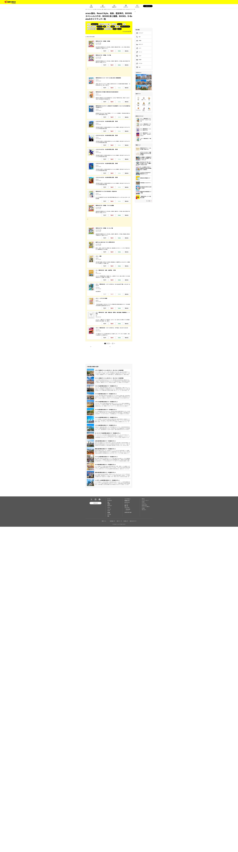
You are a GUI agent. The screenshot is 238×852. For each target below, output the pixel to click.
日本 (138, 67)
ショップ (149, 110)
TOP (86, 9)
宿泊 (149, 99)
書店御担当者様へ (144, 505)
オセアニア (139, 44)
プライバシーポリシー (145, 500)
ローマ (121, 372)
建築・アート (144, 99)
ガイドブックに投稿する (146, 506)
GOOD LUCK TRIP (128, 512)
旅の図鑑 (117, 26)
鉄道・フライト (143, 110)
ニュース (126, 504)
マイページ (148, 6)
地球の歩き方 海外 (95, 24)
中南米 (138, 41)
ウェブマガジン (102, 6)
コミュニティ (137, 6)
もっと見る (148, 200)
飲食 (138, 99)
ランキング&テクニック (91, 26)
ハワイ (138, 48)
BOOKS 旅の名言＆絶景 (91, 28)
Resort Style (99, 26)
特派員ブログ (114, 6)
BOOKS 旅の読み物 (108, 28)
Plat (124, 24)
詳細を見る (126, 50)
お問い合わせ (144, 509)
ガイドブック (126, 6)
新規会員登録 (128, 509)
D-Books (119, 28)
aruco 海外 (114, 24)
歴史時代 (112, 26)
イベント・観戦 (138, 105)
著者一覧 (126, 505)
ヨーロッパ (139, 33)
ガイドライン (144, 503)
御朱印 (108, 26)
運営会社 (143, 498)
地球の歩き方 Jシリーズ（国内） (105, 24)
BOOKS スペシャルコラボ (125, 26)
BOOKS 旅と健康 (100, 28)
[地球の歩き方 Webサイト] (10, 2)
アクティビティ (138, 110)
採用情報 (143, 508)
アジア (138, 56)
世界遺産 (143, 104)
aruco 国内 (120, 24)
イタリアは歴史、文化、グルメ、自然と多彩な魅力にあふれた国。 (107, 372)
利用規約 (143, 501)
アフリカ (139, 63)
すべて (89, 24)
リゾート (139, 52)
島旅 (104, 26)
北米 (138, 37)
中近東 (138, 60)
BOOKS (114, 28)
